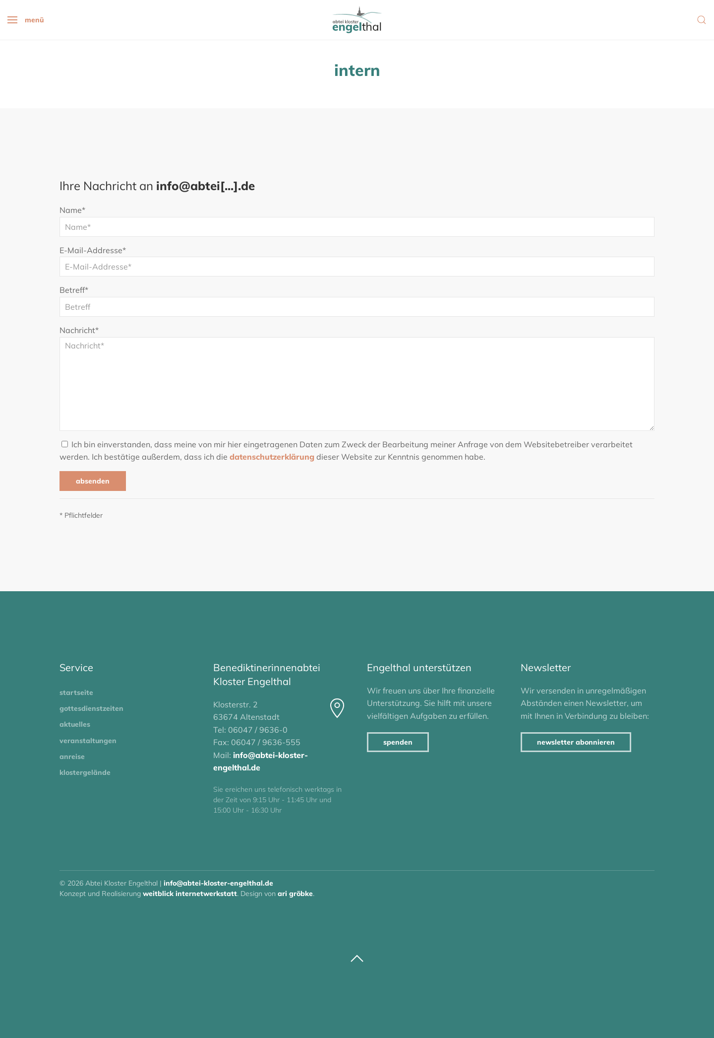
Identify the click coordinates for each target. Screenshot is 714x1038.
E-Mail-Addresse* (93, 250)
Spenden (398, 742)
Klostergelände (85, 772)
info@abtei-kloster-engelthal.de (218, 883)
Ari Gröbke (295, 893)
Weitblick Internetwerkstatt (190, 893)
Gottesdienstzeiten (91, 708)
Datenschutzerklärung (272, 457)
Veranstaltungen (88, 740)
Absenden (93, 481)
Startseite (76, 692)
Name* (72, 210)
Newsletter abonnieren (576, 742)
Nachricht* (79, 330)
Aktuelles (75, 724)
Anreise (72, 756)
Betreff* (74, 290)
